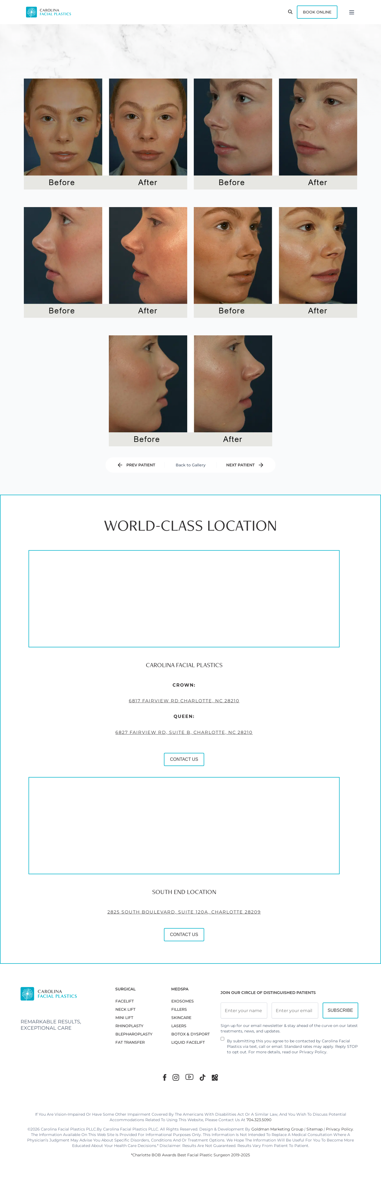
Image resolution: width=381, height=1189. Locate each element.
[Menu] (351, 12)
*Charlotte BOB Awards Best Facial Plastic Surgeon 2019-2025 (190, 1154)
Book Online (317, 12)
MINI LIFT (124, 1017)
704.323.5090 (258, 1119)
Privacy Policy (312, 1051)
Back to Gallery (191, 465)
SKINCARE (181, 1017)
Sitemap (314, 1129)
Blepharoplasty (133, 1034)
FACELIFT (124, 1001)
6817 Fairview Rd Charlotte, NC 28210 (134, 736)
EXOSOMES (182, 1001)
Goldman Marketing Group (277, 1129)
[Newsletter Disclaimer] (222, 1041)
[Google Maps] (215, 1077)
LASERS (178, 1025)
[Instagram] (175, 1077)
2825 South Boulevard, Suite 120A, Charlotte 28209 (134, 947)
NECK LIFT (125, 1009)
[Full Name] (244, 1010)
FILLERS (179, 1009)
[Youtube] (189, 1077)
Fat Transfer (130, 1042)
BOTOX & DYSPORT (190, 1034)
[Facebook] (164, 1077)
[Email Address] (295, 1010)
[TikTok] (203, 1077)
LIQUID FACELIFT (188, 1042)
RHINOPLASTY (129, 1025)
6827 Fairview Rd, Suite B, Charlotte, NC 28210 (134, 767)
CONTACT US (135, 794)
